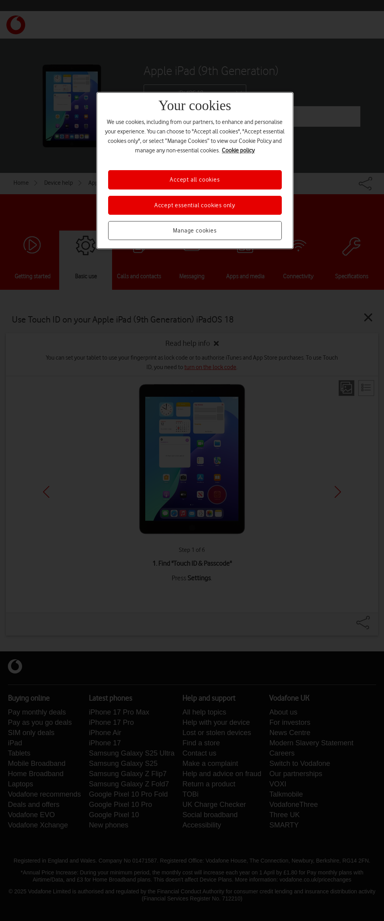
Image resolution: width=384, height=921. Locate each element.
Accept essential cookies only (194, 205)
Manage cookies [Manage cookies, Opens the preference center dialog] (194, 230)
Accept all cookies (194, 179)
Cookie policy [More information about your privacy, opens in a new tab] (238, 150)
